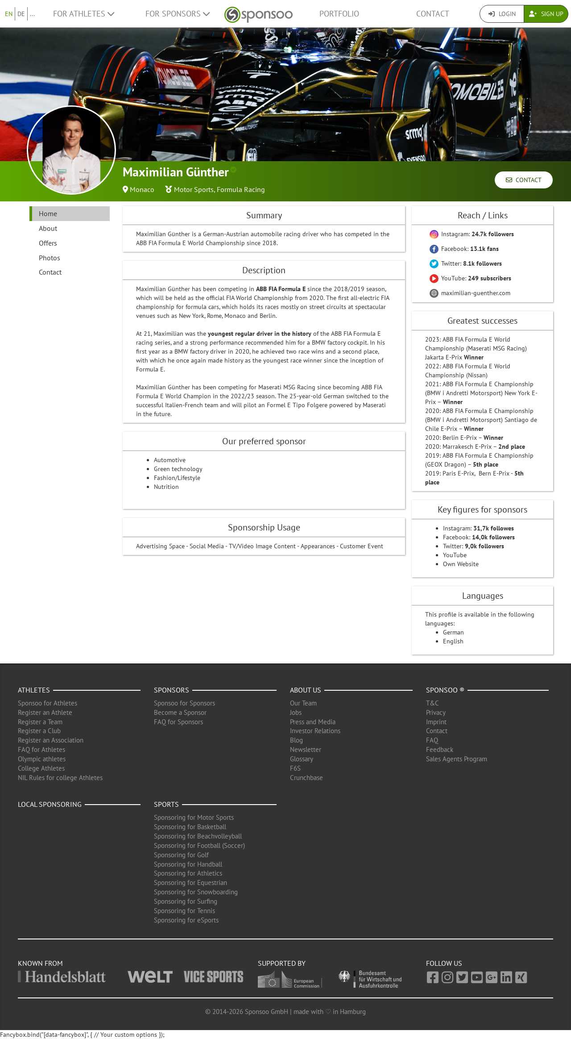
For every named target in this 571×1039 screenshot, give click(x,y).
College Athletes (41, 768)
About (48, 228)
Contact (432, 13)
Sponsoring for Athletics (188, 873)
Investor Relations (315, 730)
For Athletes (83, 13)
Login (502, 14)
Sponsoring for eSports (186, 920)
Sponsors (171, 689)
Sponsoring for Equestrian (190, 882)
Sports (166, 804)
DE (21, 14)
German (453, 632)
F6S (295, 768)
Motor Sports (194, 189)
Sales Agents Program (456, 759)
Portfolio (339, 13)
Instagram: (472, 234)
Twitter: (466, 263)
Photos (49, 257)
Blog (296, 740)
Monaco (142, 189)
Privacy (436, 712)
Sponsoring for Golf (181, 855)
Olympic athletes (42, 759)
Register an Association (50, 740)
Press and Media (312, 722)
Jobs (296, 712)
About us (305, 689)
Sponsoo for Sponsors (184, 703)
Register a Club (39, 730)
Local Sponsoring (50, 804)
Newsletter (305, 749)
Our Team (303, 703)
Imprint (436, 722)
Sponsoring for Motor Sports (194, 817)
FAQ (432, 740)
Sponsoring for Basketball (190, 826)
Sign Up (546, 14)
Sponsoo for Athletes (47, 703)
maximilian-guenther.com (470, 293)
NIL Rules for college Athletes (60, 777)
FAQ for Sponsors (178, 722)
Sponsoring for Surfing (185, 901)
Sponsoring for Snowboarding (196, 892)
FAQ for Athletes (41, 749)
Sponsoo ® (445, 689)
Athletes (34, 689)
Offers (48, 242)
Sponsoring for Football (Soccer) (199, 845)
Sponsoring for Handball (188, 864)
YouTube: (470, 278)
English (453, 641)
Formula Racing (241, 189)
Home (48, 213)
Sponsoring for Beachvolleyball (198, 836)
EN (8, 14)
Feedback (439, 749)
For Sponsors (177, 13)
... (32, 14)
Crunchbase (306, 777)
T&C (432, 703)
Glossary (301, 759)
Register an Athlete (45, 712)
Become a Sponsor (180, 712)
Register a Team (40, 722)
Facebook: (464, 249)
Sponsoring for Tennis (184, 910)
